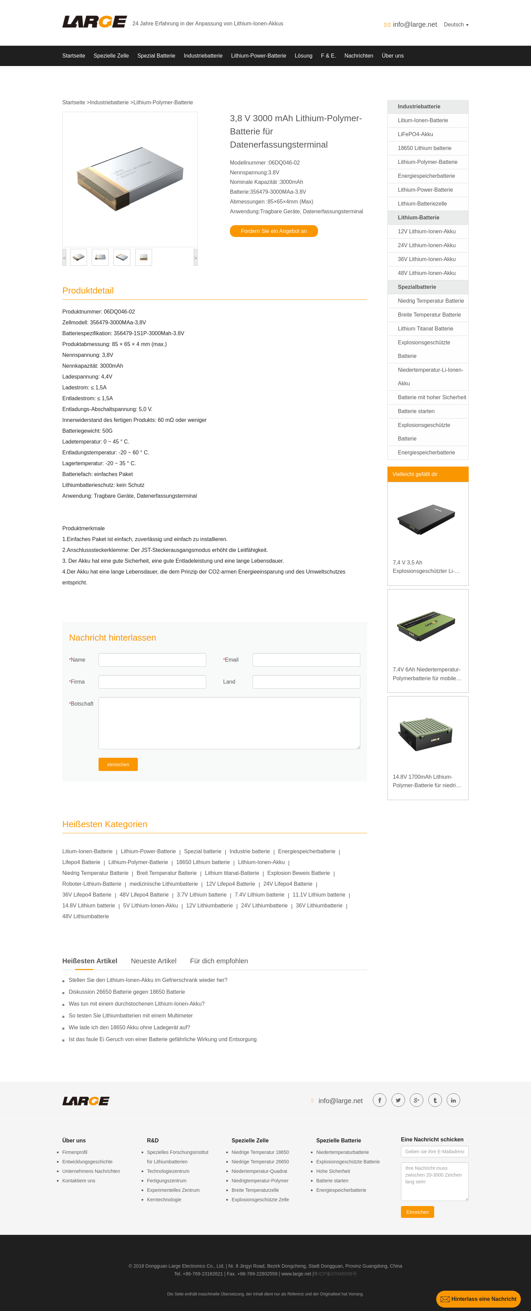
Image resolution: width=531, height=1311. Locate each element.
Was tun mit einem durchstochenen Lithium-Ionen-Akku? (137, 1004)
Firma (78, 682)
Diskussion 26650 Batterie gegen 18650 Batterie (127, 992)
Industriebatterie (203, 56)
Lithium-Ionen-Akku (261, 862)
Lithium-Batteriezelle (422, 204)
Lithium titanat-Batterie (232, 873)
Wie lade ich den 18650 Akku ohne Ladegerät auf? (129, 1027)
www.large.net (296, 1273)
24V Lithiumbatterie (264, 905)
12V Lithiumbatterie (209, 905)
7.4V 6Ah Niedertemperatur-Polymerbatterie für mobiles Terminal (427, 675)
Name (78, 660)
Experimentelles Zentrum (173, 1190)
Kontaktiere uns (78, 1180)
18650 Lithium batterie (203, 862)
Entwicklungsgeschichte (87, 1161)
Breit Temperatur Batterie (167, 873)
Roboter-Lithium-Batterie (91, 884)
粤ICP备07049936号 (335, 1273)
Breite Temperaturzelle (255, 1190)
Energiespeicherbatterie (306, 851)
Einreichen (417, 1212)
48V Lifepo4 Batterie (144, 895)
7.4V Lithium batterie (259, 895)
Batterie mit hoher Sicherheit (432, 397)
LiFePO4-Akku (415, 134)
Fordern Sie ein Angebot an (274, 231)
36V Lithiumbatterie (319, 905)
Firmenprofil (74, 1152)
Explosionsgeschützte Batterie (348, 1161)
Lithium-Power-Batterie (258, 56)
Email (231, 660)
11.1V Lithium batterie (319, 895)
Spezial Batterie (156, 56)
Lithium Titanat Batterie (425, 328)
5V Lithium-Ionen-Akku (150, 905)
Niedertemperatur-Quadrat (259, 1171)
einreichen (118, 764)
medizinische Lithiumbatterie (163, 884)
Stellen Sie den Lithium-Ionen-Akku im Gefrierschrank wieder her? (148, 980)
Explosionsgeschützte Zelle (260, 1199)
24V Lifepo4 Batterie (288, 884)
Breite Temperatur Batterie (429, 315)
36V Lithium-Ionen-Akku (427, 259)
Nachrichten (358, 56)
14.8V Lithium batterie (88, 905)
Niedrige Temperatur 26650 (260, 1161)
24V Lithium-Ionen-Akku (427, 245)
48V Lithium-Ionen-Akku (427, 273)
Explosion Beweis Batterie (298, 873)
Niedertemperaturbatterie (342, 1152)
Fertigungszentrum (167, 1180)
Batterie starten (416, 411)
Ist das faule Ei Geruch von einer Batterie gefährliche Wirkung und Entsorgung (163, 1039)
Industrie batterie (250, 851)
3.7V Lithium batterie (202, 895)
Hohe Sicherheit (333, 1171)
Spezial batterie (202, 851)
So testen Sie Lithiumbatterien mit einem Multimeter (131, 1015)
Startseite (73, 56)
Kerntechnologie (164, 1199)
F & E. (328, 56)
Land (229, 682)
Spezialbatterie (417, 287)
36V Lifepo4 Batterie (86, 895)
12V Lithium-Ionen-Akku (427, 231)
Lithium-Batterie (419, 217)
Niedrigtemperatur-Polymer (260, 1180)
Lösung (304, 56)
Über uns (393, 56)
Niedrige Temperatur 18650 (260, 1152)
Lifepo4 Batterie (81, 862)
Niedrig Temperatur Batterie (95, 873)
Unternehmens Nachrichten (91, 1171)
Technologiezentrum (168, 1171)
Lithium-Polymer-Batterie (163, 102)
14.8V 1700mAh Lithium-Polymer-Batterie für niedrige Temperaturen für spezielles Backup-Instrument (427, 782)
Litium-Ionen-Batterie (87, 851)
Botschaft (82, 704)
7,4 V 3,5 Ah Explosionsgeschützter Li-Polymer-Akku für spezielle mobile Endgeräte (425, 568)
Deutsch (456, 24)
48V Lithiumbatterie (85, 916)
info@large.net (415, 24)
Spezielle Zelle (111, 56)
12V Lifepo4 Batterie (230, 884)
